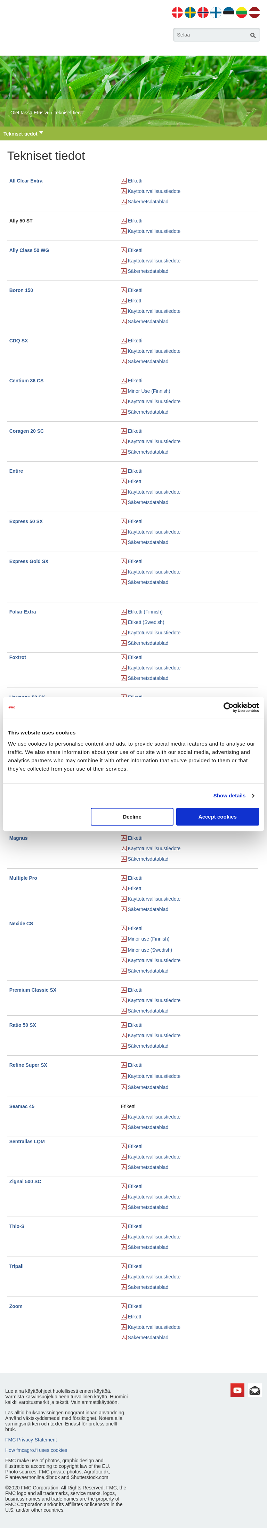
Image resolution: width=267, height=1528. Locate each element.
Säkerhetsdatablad (148, 201)
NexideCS (21, 923)
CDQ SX (18, 340)
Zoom (16, 1306)
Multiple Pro (23, 878)
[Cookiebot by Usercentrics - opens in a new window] (228, 707)
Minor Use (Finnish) (149, 391)
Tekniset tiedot (69, 112)
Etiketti (135, 181)
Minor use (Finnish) (149, 939)
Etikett (134, 300)
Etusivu (42, 112)
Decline (132, 817)
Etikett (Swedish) (146, 622)
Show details (229, 795)
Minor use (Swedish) (150, 950)
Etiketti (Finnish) (145, 612)
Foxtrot (17, 657)
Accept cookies (218, 817)
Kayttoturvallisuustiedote (154, 191)
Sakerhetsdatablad (148, 1287)
